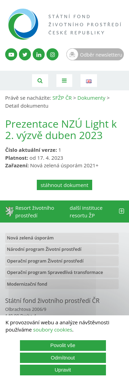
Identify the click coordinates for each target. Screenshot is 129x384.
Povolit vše (62, 345)
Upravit (63, 370)
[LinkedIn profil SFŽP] (39, 54)
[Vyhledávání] (40, 80)
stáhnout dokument (64, 184)
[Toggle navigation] (64, 80)
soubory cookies (52, 329)
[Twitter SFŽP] (25, 54)
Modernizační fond (27, 284)
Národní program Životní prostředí (44, 249)
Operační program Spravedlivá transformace (55, 272)
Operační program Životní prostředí (45, 261)
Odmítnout (63, 358)
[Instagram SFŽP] (52, 54)
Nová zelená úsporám (30, 238)
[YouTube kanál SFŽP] (11, 54)
